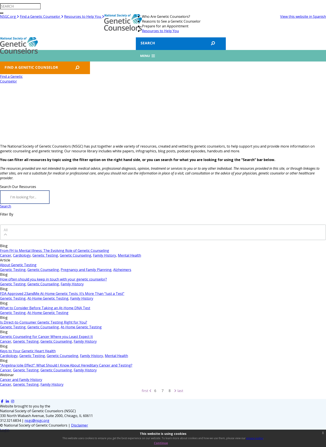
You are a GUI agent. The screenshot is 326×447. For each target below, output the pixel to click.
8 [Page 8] (170, 390)
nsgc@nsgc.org (37, 420)
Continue (161, 443)
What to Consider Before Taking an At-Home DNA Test (45, 308)
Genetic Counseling (75, 255)
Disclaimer (79, 425)
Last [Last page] (180, 390)
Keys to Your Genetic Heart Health (28, 351)
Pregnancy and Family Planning (86, 269)
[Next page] (175, 390)
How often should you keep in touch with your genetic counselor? (53, 279)
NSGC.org (9, 16)
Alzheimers (122, 269)
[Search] (25, 197)
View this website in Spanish (303, 16)
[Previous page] (150, 390)
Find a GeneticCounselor (11, 79)
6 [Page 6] (155, 390)
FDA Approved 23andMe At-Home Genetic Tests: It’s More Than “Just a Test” (62, 293)
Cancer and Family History (21, 379)
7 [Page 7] (162, 390)
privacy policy (254, 438)
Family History (104, 255)
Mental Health (129, 255)
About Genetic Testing (18, 265)
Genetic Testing (45, 255)
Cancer (5, 255)
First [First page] (145, 390)
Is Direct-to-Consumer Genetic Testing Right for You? (43, 322)
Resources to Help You (84, 16)
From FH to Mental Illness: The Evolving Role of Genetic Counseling (54, 250)
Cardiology (22, 255)
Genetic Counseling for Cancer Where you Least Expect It (46, 336)
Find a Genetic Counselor (41, 16)
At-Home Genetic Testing (47, 298)
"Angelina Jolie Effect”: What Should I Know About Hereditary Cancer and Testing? (66, 365)
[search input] (20, 6)
